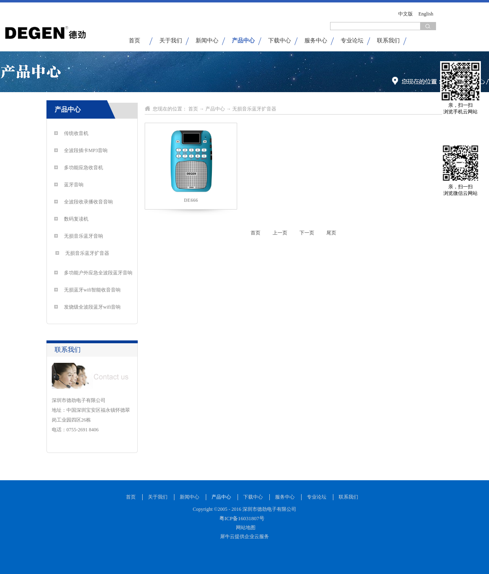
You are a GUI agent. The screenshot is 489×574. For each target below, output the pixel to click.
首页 (134, 41)
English (426, 14)
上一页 (280, 233)
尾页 (331, 233)
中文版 (405, 14)
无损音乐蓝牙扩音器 (254, 109)
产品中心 (215, 109)
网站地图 (244, 527)
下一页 (307, 233)
